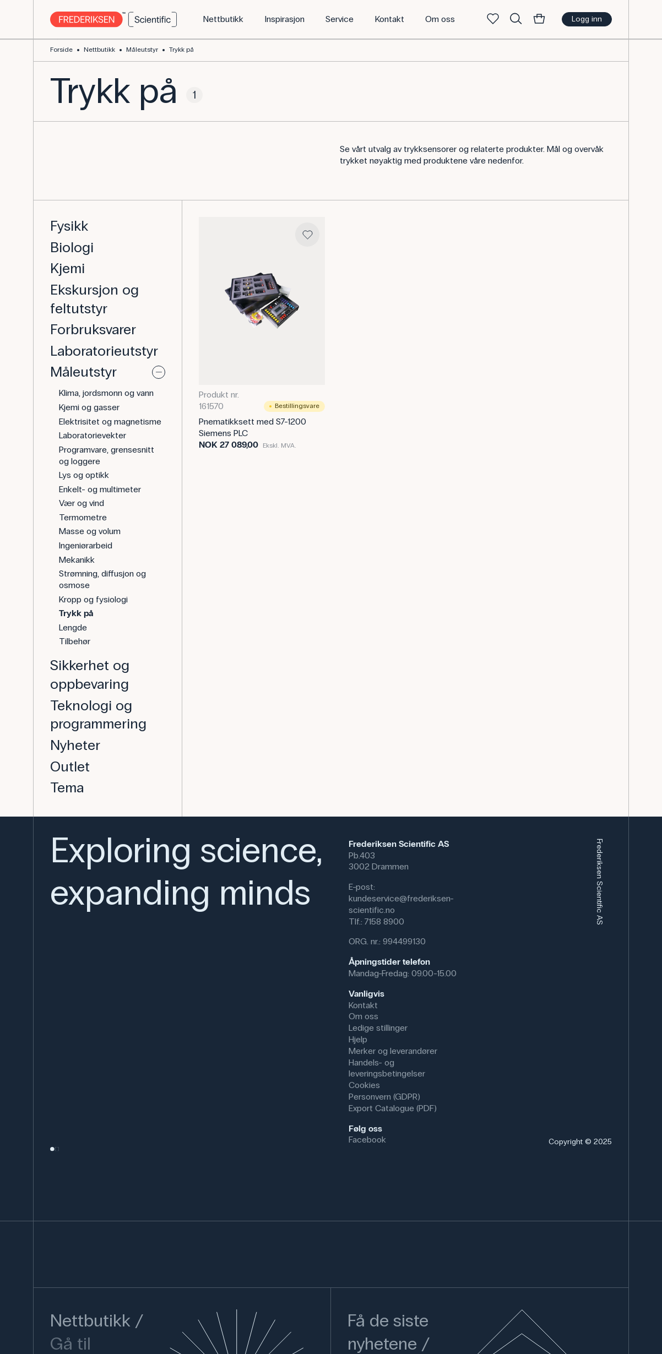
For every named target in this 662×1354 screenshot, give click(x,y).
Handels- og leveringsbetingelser (387, 1068)
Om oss (363, 1016)
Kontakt (363, 1005)
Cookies (364, 1085)
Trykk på (181, 49)
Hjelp (358, 1039)
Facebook (367, 1139)
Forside (61, 49)
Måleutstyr (142, 49)
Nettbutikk (99, 49)
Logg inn (587, 19)
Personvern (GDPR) (384, 1096)
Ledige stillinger (378, 1028)
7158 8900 (384, 921)
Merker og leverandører (393, 1051)
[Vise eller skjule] (158, 372)
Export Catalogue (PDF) (393, 1108)
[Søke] (516, 19)
